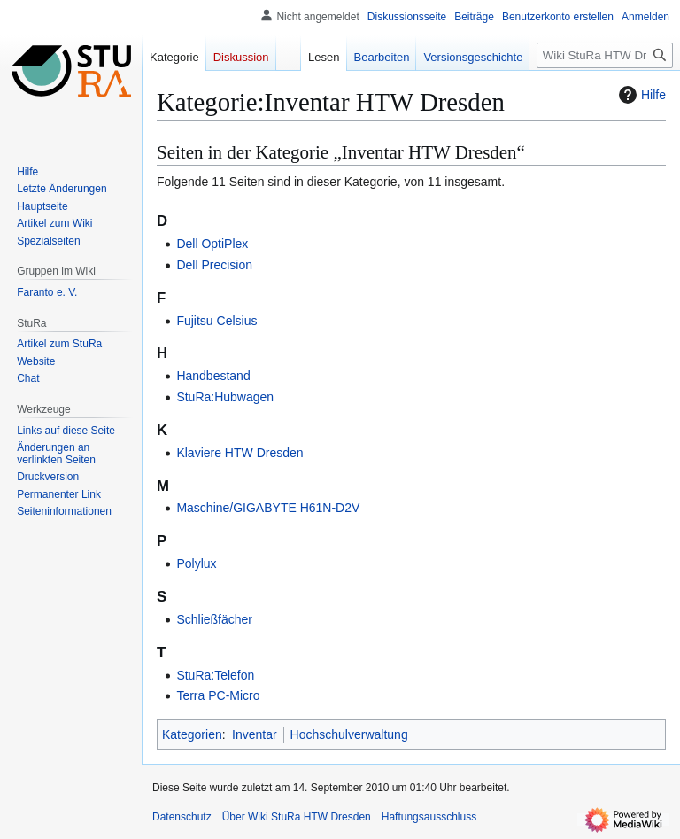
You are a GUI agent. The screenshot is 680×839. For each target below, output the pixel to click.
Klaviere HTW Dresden (239, 453)
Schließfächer (214, 619)
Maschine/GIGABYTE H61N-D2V (267, 508)
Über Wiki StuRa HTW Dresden (296, 817)
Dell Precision (214, 265)
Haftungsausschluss (429, 817)
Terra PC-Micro (217, 695)
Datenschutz (182, 817)
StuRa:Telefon (215, 675)
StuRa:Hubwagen (225, 397)
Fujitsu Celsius (216, 321)
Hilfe (640, 95)
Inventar (254, 734)
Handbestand (213, 376)
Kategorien (192, 734)
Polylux (196, 563)
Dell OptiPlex (212, 244)
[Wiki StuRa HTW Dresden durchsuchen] (605, 55)
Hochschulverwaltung (349, 734)
